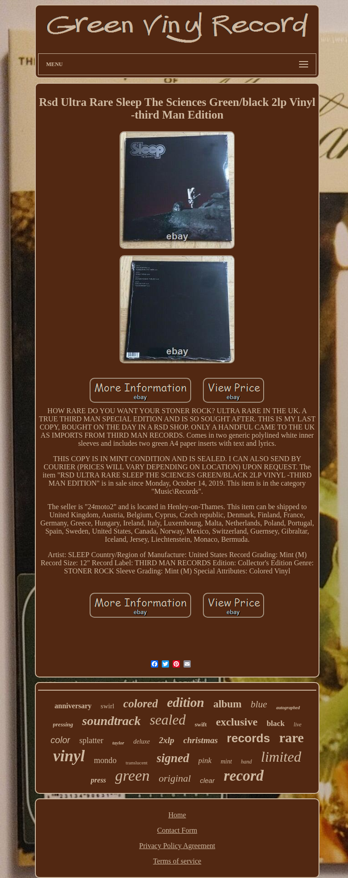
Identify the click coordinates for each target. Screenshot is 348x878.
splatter (91, 740)
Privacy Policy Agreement (177, 845)
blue (259, 704)
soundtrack (111, 721)
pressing (63, 724)
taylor (118, 742)
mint (226, 761)
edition (185, 702)
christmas (201, 740)
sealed (168, 720)
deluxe (141, 741)
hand (246, 762)
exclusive (236, 722)
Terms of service (177, 861)
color (60, 740)
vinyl (69, 756)
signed (173, 758)
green (132, 775)
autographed (288, 707)
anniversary (73, 706)
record (244, 776)
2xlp (166, 740)
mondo (105, 760)
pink (205, 760)
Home (177, 815)
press (98, 780)
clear (207, 780)
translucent (136, 762)
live (297, 724)
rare (291, 737)
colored (140, 703)
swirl (107, 706)
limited (281, 757)
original (175, 778)
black (275, 723)
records (248, 738)
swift (201, 724)
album (227, 704)
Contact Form (177, 830)
